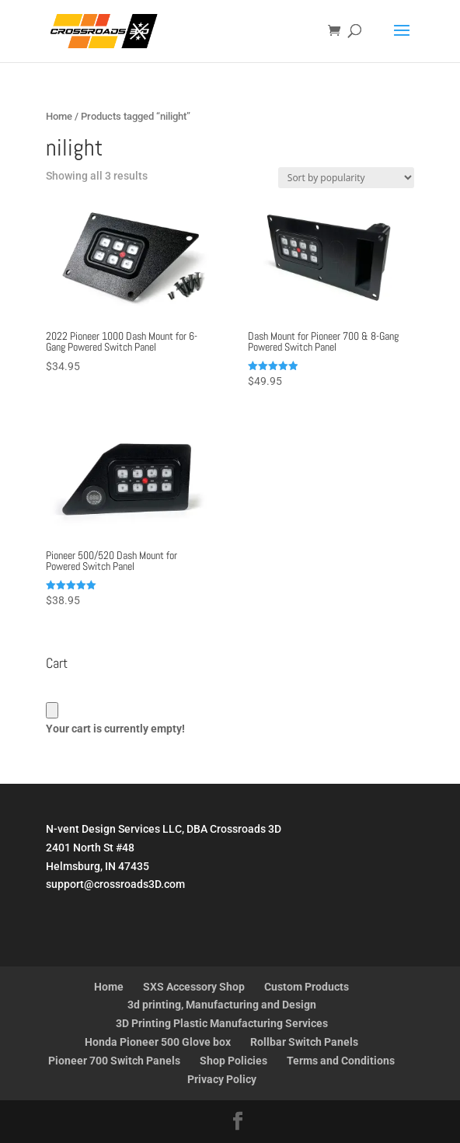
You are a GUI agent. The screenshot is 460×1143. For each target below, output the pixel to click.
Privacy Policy (221, 1079)
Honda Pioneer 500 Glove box (158, 1042)
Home (59, 116)
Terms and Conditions (341, 1060)
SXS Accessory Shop (194, 986)
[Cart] (52, 710)
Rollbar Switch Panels (304, 1042)
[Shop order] (346, 177)
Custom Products (306, 986)
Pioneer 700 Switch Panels (114, 1060)
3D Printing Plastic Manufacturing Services (222, 1023)
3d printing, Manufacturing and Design (221, 1004)
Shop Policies (233, 1060)
